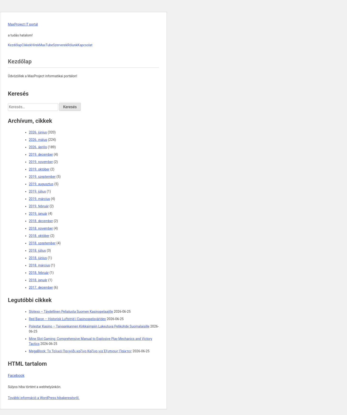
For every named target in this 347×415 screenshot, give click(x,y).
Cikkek (26, 45)
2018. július (37, 250)
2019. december (41, 154)
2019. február (39, 206)
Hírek (35, 45)
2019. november (41, 162)
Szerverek (60, 45)
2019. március (39, 199)
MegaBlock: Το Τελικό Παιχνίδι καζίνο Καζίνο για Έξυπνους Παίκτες (80, 351)
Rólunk (72, 45)
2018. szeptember (42, 243)
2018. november (41, 228)
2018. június (38, 258)
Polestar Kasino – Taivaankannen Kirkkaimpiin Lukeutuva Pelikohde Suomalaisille (89, 326)
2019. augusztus (41, 184)
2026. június (38, 132)
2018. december (41, 221)
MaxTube (46, 45)
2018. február (39, 273)
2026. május (38, 140)
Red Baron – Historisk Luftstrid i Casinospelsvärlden (67, 319)
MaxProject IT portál (23, 24)
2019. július (37, 191)
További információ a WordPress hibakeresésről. (43, 398)
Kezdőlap (15, 45)
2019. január (38, 213)
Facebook (16, 375)
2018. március (39, 265)
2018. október (39, 236)
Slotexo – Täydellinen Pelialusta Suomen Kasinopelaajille (71, 311)
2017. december (41, 287)
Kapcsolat (84, 45)
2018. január (38, 280)
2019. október (39, 169)
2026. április (38, 147)
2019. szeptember (42, 177)
